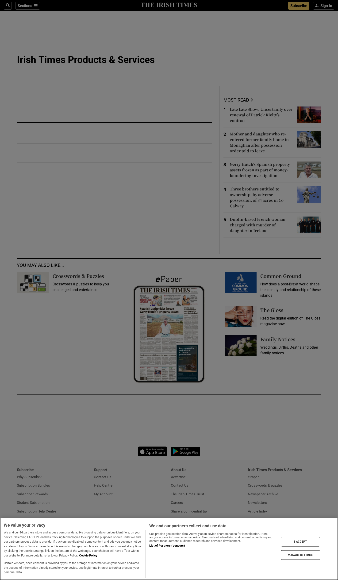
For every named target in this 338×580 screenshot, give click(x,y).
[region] (169, 549)
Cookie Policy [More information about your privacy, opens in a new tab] (88, 555)
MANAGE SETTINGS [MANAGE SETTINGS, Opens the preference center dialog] (301, 554)
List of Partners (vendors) (167, 545)
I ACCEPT (300, 541)
